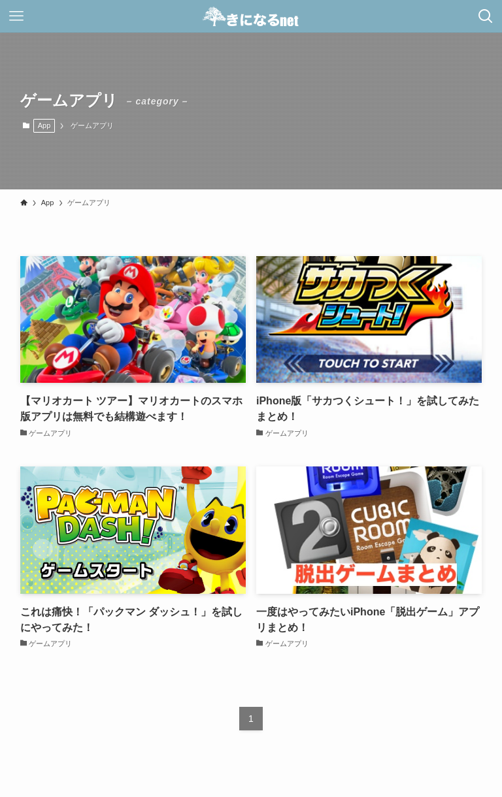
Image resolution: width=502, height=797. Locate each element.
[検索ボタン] (485, 16)
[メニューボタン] (16, 16)
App (44, 125)
